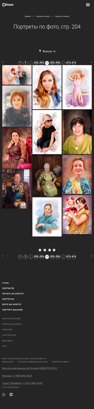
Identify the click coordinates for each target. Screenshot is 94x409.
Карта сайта (7, 362)
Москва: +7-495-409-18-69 (17, 375)
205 (52, 62)
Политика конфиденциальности (32, 362)
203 (42, 62)
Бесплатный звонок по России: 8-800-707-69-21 (29, 368)
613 (68, 62)
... (31, 62)
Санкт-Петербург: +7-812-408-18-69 (22, 383)
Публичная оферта (60, 362)
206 (58, 62)
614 (74, 62)
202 (36, 62)
